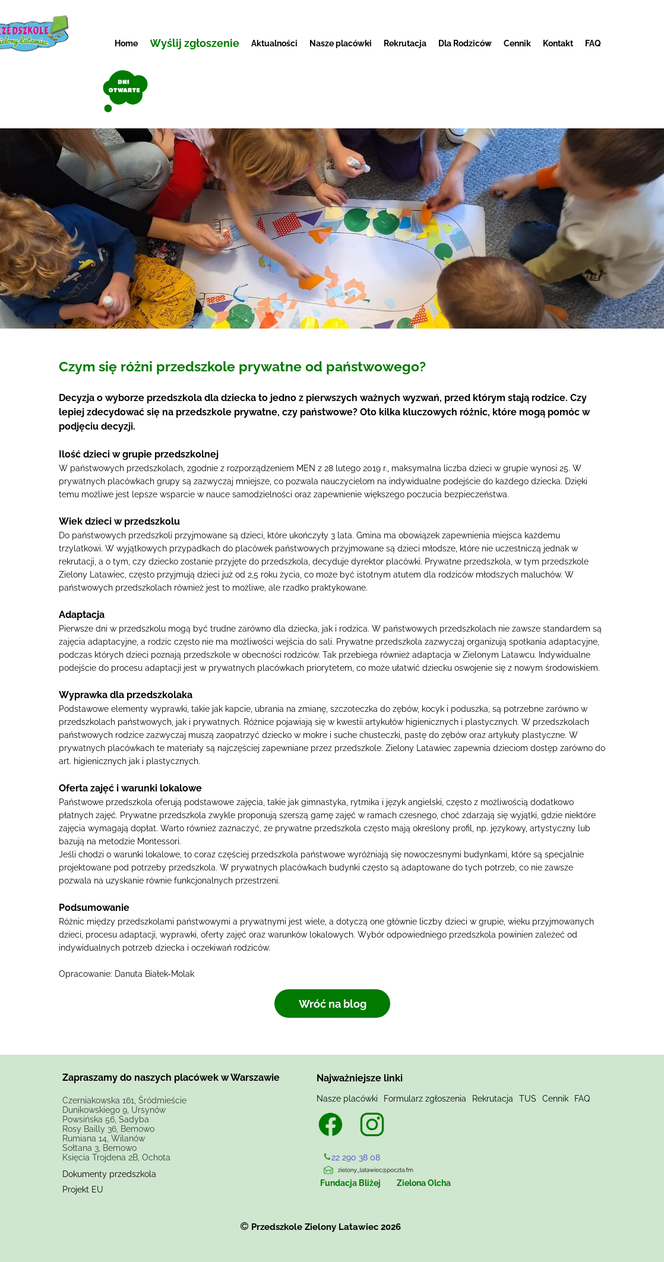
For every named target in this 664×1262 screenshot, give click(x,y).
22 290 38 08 (355, 1157)
